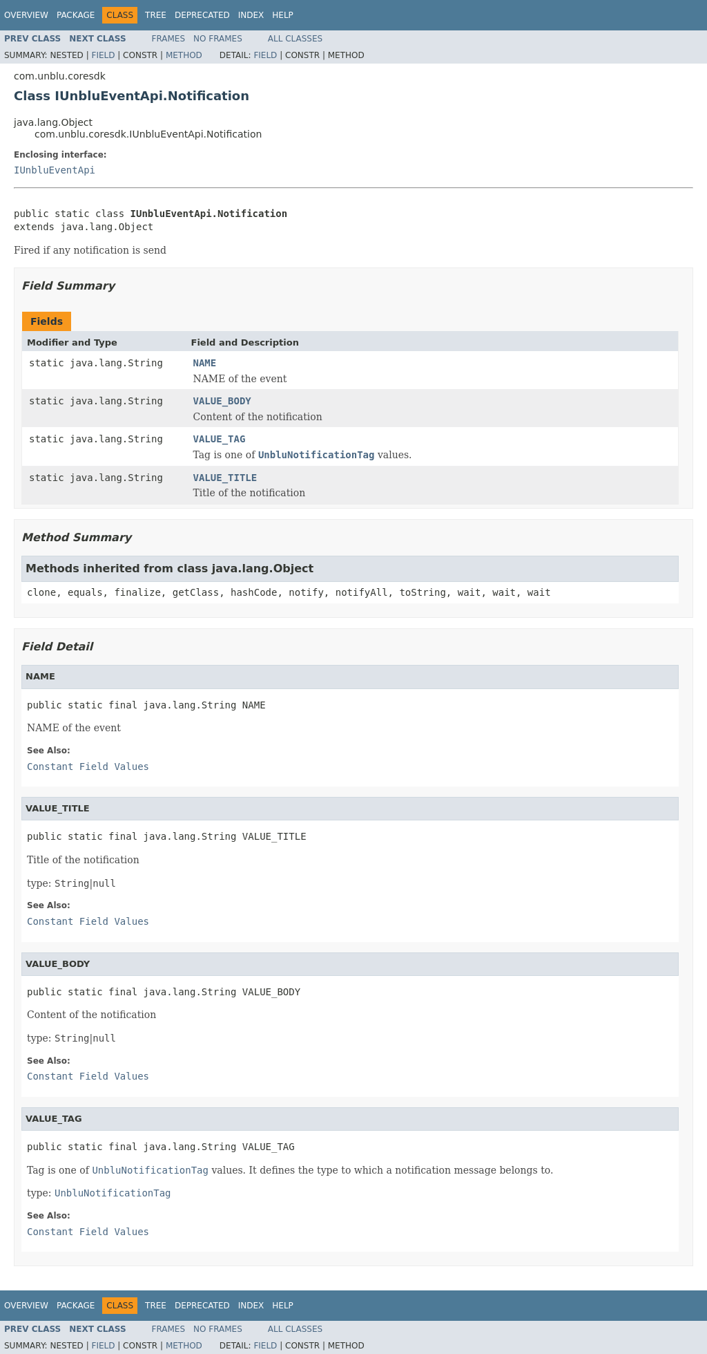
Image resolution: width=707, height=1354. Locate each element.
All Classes (295, 39)
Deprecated (202, 15)
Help (282, 15)
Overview (26, 15)
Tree (155, 15)
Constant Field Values (88, 766)
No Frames (217, 39)
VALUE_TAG (219, 438)
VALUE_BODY (222, 400)
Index (251, 15)
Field (103, 55)
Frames (169, 39)
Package (76, 15)
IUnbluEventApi (54, 170)
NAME (205, 362)
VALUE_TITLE (225, 477)
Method (184, 55)
